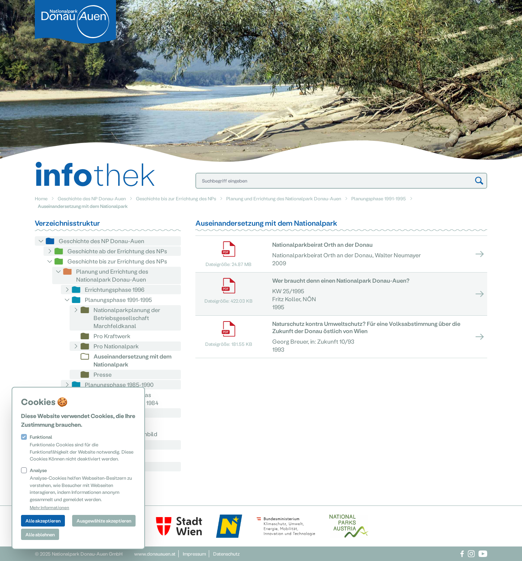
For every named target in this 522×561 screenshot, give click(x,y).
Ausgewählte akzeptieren (103, 520)
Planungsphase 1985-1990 (119, 384)
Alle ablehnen (40, 534)
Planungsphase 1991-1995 (378, 198)
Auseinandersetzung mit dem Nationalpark (132, 360)
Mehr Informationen (49, 507)
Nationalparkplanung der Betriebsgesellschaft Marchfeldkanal (127, 317)
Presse (103, 374)
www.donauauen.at (154, 553)
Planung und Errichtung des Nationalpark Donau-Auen (283, 198)
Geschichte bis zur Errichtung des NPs (176, 198)
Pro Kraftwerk (112, 335)
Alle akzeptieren (43, 520)
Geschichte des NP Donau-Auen (92, 198)
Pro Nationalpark (116, 346)
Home (41, 198)
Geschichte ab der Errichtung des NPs (117, 250)
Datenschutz (226, 553)
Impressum (194, 553)
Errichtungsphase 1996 (114, 289)
